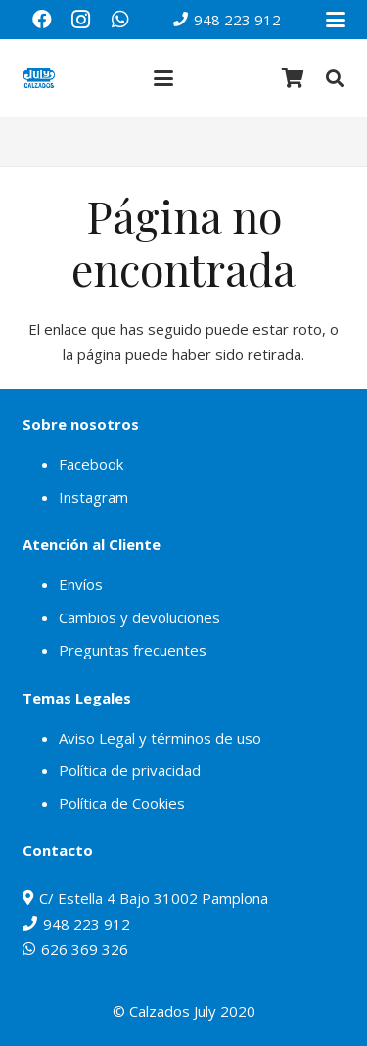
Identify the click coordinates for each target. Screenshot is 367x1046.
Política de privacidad (130, 770)
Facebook (91, 464)
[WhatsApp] (120, 19)
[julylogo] (39, 78)
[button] (335, 19)
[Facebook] (42, 19)
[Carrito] (293, 78)
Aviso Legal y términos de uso (160, 738)
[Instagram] (81, 19)
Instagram (93, 497)
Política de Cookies (122, 803)
